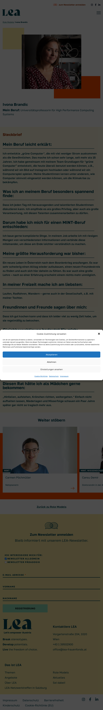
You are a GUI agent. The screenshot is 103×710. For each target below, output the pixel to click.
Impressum (64, 376)
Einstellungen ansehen (52, 369)
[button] (99, 333)
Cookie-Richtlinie (41, 376)
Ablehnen (51, 362)
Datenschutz (54, 376)
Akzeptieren (51, 354)
